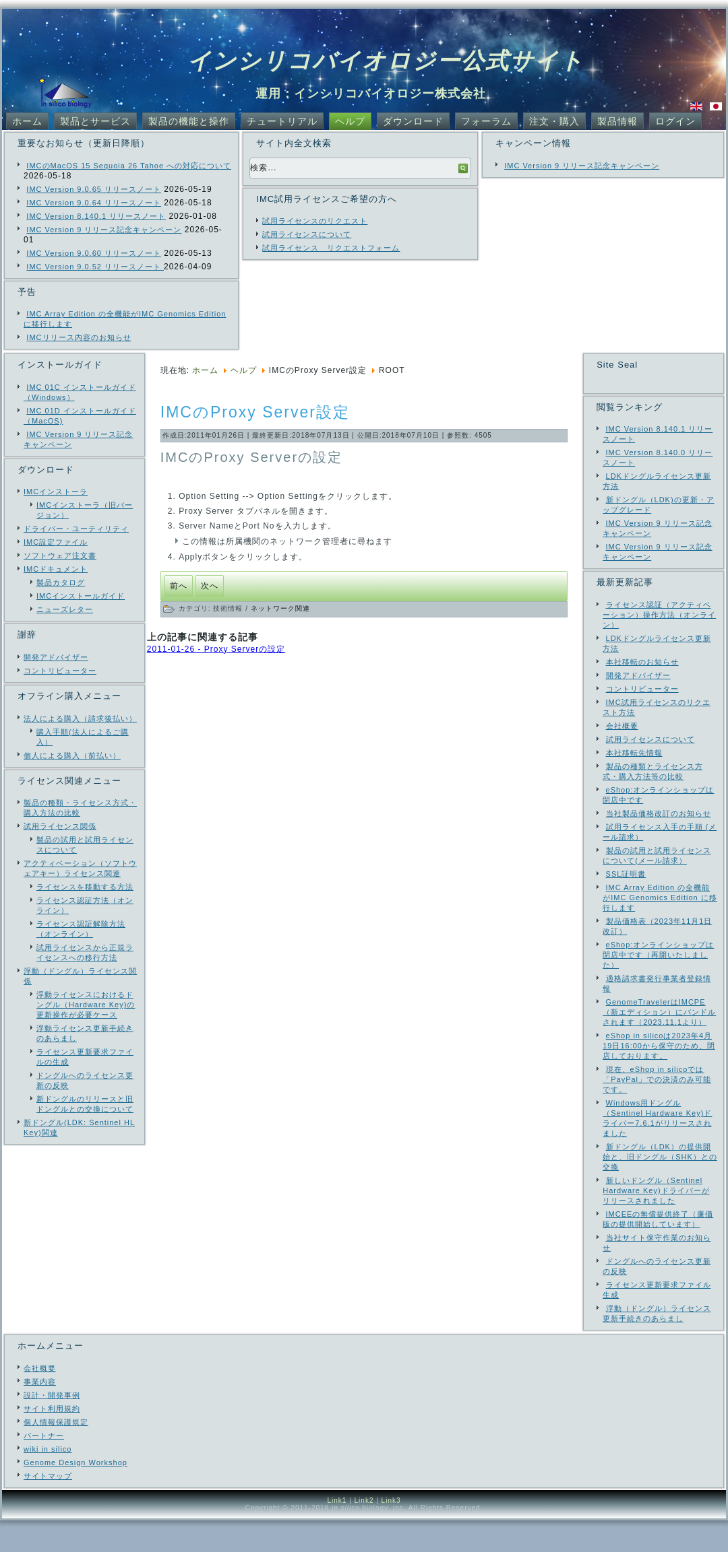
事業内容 (40, 1413)
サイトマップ (48, 1508)
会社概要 (40, 1400)
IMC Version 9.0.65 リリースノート (93, 189)
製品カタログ (60, 582)
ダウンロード (413, 121)
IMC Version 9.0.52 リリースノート (95, 267)
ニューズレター (64, 609)
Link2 (364, 1532)
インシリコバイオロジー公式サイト (385, 60)
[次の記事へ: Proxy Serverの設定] (209, 586)
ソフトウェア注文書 (60, 555)
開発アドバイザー (56, 657)
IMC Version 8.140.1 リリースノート (96, 216)
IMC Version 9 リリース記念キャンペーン (103, 230)
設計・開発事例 (52, 1427)
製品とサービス (95, 121)
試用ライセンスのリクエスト (314, 221)
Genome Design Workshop (75, 1494)
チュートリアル (282, 121)
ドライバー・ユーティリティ (76, 529)
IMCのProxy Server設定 (255, 412)
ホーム (27, 121)
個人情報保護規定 (56, 1454)
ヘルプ (350, 121)
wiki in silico (47, 1481)
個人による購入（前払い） (72, 755)
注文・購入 (554, 121)
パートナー (44, 1467)
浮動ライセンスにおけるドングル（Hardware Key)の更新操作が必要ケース (85, 1004)
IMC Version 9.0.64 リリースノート (93, 203)
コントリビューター (60, 671)
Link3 (391, 1532)
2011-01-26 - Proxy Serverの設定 (216, 649)
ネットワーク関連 (280, 608)
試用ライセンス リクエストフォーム (331, 248)
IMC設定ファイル (56, 542)
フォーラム (486, 121)
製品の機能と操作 (188, 121)
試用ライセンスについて (306, 234)
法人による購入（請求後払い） (80, 718)
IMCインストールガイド (80, 596)
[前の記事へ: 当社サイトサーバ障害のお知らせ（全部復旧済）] (178, 586)
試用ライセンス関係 (60, 826)
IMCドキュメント (56, 569)
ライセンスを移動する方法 (84, 887)
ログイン (675, 121)
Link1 (336, 1532)
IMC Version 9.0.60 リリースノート (93, 253)
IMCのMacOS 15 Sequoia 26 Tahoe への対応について (128, 166)
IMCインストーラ (56, 491)
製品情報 (617, 121)
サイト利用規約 (52, 1440)
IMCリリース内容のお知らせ (78, 337)
